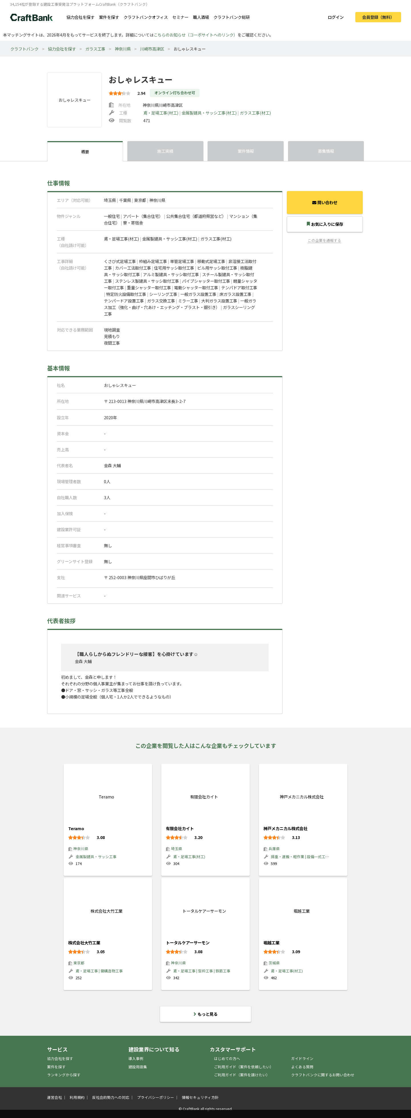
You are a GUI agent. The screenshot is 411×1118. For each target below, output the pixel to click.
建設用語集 (137, 1066)
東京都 (78, 963)
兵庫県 (274, 848)
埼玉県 (176, 848)
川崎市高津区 (152, 49)
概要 (85, 151)
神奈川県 (123, 49)
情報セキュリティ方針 (200, 1097)
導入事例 (135, 1058)
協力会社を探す (80, 17)
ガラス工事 (95, 49)
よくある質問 (302, 1066)
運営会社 (54, 1097)
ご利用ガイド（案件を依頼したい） (243, 1066)
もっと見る (205, 1014)
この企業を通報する (324, 240)
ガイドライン (302, 1058)
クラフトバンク (24, 49)
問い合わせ (324, 202)
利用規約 (77, 1097)
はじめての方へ (227, 1058)
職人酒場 (201, 17)
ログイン (336, 17)
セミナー (180, 17)
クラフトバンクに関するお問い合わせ (322, 1074)
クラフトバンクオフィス (146, 17)
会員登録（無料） (378, 17)
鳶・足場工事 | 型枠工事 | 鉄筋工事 (201, 971)
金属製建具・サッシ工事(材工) (209, 113)
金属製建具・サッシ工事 (96, 856)
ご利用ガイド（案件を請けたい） (242, 1074)
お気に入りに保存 (325, 224)
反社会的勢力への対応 (110, 1097)
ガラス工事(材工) (255, 113)
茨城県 (274, 963)
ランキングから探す (63, 1074)
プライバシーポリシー (155, 1097)
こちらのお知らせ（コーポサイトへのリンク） (195, 35)
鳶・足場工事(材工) (161, 113)
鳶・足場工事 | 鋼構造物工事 (99, 971)
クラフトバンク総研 (231, 17)
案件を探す (109, 17)
